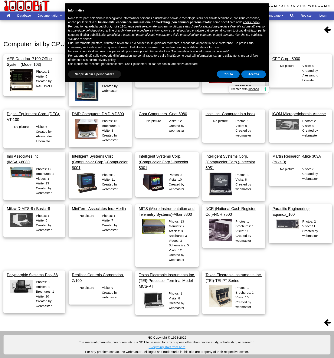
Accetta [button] (253, 74)
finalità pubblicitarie (93, 34)
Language (275, 15)
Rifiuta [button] (228, 74)
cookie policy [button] (251, 22)
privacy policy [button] (106, 60)
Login (323, 15)
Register (306, 15)
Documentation (50, 15)
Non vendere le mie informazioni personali (199, 51)
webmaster (133, 352)
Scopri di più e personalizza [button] (94, 74)
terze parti (134, 26)
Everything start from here (167, 347)
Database (24, 15)
